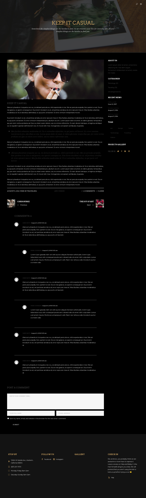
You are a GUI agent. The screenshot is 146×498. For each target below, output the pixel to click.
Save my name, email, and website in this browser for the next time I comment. (38, 418)
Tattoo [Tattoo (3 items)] (130, 128)
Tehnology (111, 83)
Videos (61, 191)
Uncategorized (113, 92)
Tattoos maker (113, 114)
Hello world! (112, 102)
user (22, 191)
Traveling (32, 191)
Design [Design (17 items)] (120, 128)
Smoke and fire (113, 108)
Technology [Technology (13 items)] (114, 133)
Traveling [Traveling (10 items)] (127, 133)
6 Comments (88, 191)
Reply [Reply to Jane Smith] (26, 239)
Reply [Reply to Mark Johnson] (34, 267)
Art (56, 191)
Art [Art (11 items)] (111, 128)
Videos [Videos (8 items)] (112, 137)
